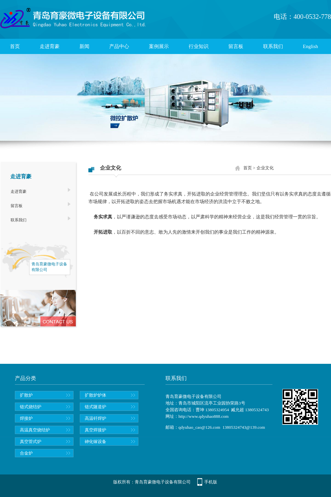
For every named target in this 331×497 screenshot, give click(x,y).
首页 (15, 46)
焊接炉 (26, 418)
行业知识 (199, 46)
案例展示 (159, 46)
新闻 (84, 46)
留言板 (235, 46)
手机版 (210, 481)
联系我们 (273, 46)
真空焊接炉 (95, 429)
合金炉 (26, 453)
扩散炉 (26, 395)
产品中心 (119, 46)
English (310, 46)
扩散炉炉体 (95, 395)
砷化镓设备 (95, 441)
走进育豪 (50, 46)
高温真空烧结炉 (35, 429)
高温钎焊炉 (95, 418)
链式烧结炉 (30, 406)
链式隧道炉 (95, 406)
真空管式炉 (30, 441)
